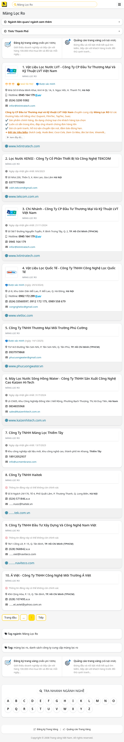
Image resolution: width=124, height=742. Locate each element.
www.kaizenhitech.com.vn (27, 420)
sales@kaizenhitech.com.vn (24, 411)
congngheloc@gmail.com (23, 306)
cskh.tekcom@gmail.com (23, 187)
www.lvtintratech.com (24, 146)
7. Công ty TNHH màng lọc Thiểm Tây (34, 433)
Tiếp (41, 617)
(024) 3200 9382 (19, 100)
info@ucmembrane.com (22, 461)
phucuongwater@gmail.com (25, 357)
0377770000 (16, 182)
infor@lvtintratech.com (22, 105)
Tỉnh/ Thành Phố (16, 31)
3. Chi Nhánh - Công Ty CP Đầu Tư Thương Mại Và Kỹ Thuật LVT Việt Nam (70, 211)
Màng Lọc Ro (23, 4)
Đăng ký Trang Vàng (47, 729)
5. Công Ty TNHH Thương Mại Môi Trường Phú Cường (46, 328)
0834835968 (16, 406)
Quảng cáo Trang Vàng (79, 729)
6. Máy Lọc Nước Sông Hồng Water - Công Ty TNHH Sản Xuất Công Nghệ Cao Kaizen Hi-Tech (60, 380)
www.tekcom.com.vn (23, 196)
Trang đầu (10, 617)
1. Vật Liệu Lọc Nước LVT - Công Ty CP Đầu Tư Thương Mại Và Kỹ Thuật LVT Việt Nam (68, 69)
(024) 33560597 (18, 301)
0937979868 (16, 352)
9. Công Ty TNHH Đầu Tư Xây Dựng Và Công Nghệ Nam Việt (50, 525)
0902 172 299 (27, 296)
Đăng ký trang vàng (35, 43)
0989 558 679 (56, 301)
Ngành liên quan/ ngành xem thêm (28, 22)
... (24, 617)
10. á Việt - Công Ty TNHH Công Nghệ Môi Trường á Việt (48, 575)
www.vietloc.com (21, 315)
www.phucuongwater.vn (26, 366)
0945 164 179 (27, 95)
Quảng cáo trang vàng (95, 40)
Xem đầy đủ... (15, 137)
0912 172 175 (38, 301)
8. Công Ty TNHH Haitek (23, 475)
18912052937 (17, 456)
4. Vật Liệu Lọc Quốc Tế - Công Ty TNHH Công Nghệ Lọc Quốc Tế (68, 270)
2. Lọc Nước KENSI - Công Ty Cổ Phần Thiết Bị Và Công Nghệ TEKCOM (58, 158)
